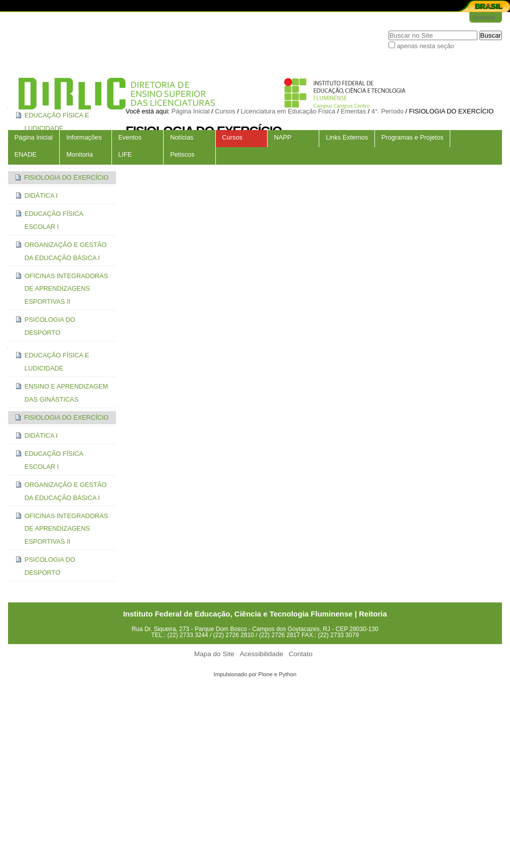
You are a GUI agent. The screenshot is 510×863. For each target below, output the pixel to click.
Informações (83, 137)
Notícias (181, 137)
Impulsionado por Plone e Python (255, 674)
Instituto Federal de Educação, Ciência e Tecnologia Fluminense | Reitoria (255, 613)
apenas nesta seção (425, 46)
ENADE (26, 154)
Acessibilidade (261, 654)
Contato (301, 654)
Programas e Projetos (412, 137)
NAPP (283, 137)
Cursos (232, 137)
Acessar (483, 17)
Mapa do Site (214, 654)
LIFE (125, 154)
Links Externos (347, 137)
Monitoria (79, 154)
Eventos (130, 137)
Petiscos (182, 154)
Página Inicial (34, 137)
